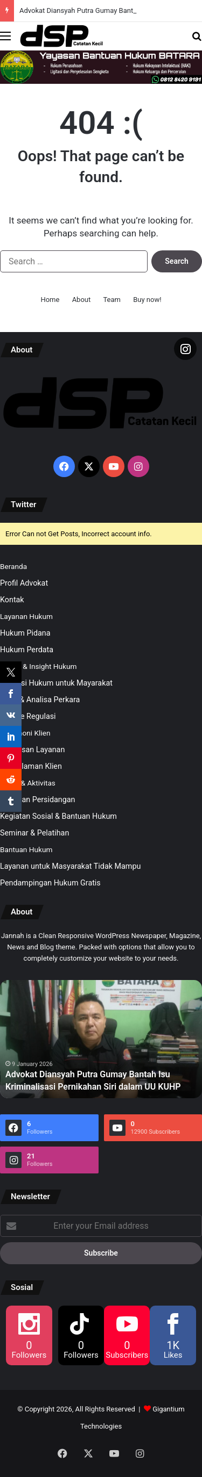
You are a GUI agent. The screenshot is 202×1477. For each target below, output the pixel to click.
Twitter (23, 504)
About (81, 300)
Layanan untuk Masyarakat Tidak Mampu (70, 866)
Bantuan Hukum (26, 849)
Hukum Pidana (25, 633)
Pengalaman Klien (31, 766)
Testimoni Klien (25, 733)
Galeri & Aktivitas (27, 783)
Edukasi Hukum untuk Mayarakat (56, 683)
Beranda (13, 566)
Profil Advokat (24, 583)
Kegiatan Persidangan (37, 799)
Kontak (12, 599)
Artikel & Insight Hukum (38, 666)
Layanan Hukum (26, 616)
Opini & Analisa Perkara (40, 699)
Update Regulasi (28, 716)
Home (49, 300)
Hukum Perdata (26, 649)
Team (112, 300)
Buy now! (147, 300)
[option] (101, 1039)
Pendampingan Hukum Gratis (50, 882)
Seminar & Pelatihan (34, 832)
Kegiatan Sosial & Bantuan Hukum (58, 816)
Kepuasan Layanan (32, 749)
